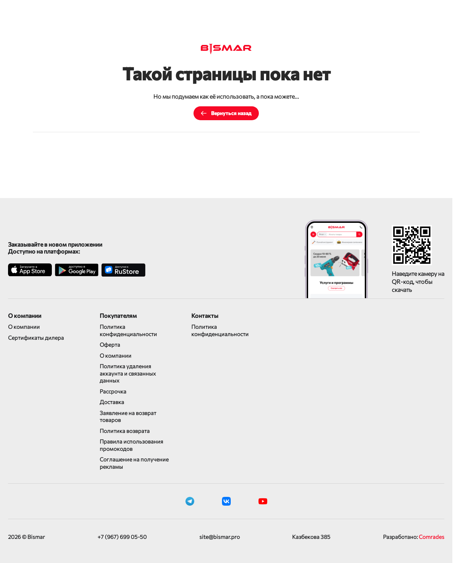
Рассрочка (113, 391)
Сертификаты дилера (36, 337)
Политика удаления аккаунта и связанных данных (128, 373)
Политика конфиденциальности (128, 330)
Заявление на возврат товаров (128, 416)
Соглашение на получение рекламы (134, 463)
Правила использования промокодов (131, 445)
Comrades (431, 536)
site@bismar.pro (219, 536)
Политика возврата (125, 430)
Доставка (112, 402)
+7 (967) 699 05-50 (122, 536)
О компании (24, 326)
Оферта (110, 344)
